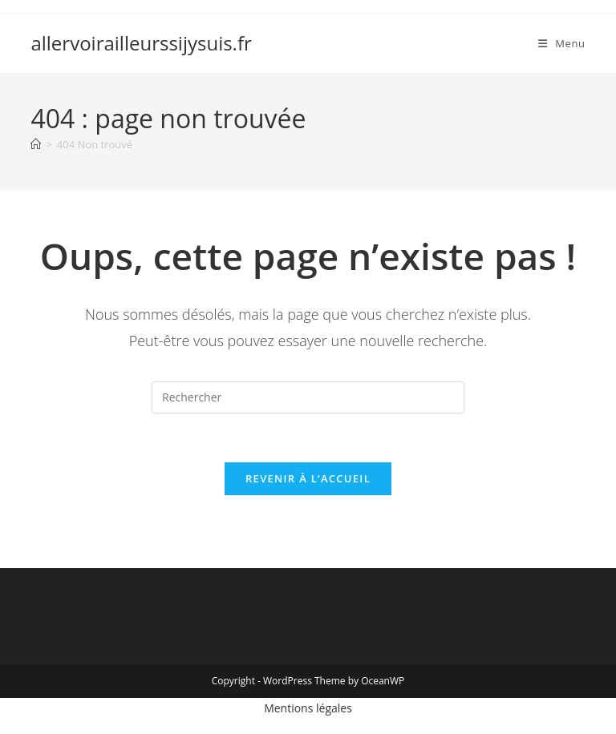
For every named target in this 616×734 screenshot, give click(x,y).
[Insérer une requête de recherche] (308, 397)
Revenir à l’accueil (308, 478)
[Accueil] (35, 144)
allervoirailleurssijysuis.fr (140, 43)
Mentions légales (308, 708)
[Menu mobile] (562, 43)
